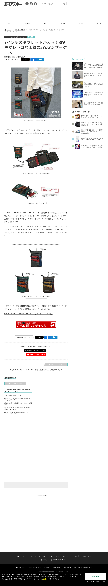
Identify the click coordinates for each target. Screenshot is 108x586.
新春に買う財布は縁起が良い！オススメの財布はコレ (18, 403)
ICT (76, 554)
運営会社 (46, 566)
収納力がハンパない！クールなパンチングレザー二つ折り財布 (18, 399)
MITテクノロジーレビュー (59, 558)
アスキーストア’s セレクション (15, 37)
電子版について (87, 566)
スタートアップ (67, 554)
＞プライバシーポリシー (95, 582)
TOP (9, 24)
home (7, 30)
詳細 (44, 579)
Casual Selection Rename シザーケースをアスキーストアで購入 (28, 313)
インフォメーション (85, 554)
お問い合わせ (56, 566)
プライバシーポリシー (34, 566)
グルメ (57, 554)
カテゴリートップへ (55, 364)
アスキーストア (20, 30)
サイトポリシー (20, 566)
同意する (95, 577)
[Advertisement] (54, 13)
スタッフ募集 (76, 566)
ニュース (45, 24)
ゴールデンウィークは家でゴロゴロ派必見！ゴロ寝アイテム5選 (18, 408)
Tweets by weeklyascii (42, 495)
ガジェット (63, 24)
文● (6, 59)
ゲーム (81, 24)
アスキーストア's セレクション (14, 395)
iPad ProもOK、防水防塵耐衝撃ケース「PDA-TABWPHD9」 (16, 413)
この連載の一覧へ (15, 384)
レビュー (27, 24)
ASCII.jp (44, 558)
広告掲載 (66, 566)
